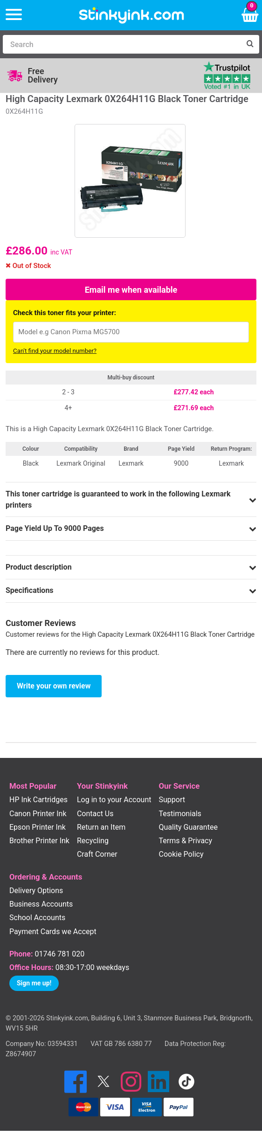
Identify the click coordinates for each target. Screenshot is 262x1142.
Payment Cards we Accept (53, 931)
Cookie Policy (181, 854)
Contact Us (95, 813)
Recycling (93, 840)
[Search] (122, 44)
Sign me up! (34, 983)
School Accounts (37, 917)
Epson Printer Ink (37, 827)
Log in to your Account (114, 799)
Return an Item (101, 827)
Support (172, 799)
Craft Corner (97, 854)
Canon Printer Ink (38, 813)
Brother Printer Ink (39, 840)
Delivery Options (36, 890)
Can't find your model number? (55, 350)
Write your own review (53, 685)
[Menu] (14, 15)
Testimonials (180, 813)
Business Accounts (41, 904)
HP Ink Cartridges (38, 799)
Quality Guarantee (188, 827)
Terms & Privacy (186, 840)
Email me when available (131, 290)
